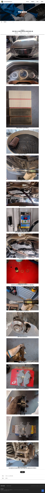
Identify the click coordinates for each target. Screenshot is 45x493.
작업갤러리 (32, 1)
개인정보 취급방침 (3, 485)
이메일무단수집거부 (8, 485)
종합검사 (5, 478)
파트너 (37, 1)
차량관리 (42, 1)
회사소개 (27, 1)
